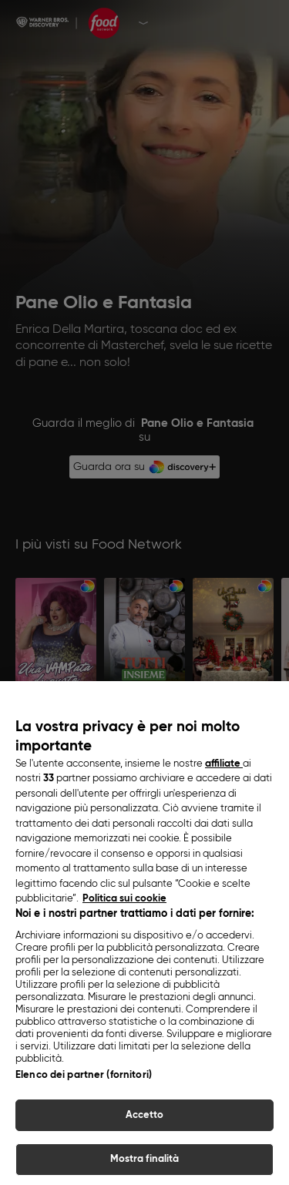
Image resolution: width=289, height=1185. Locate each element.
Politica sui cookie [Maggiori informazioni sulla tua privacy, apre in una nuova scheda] (124, 960)
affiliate (224, 825)
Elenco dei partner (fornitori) (83, 1136)
